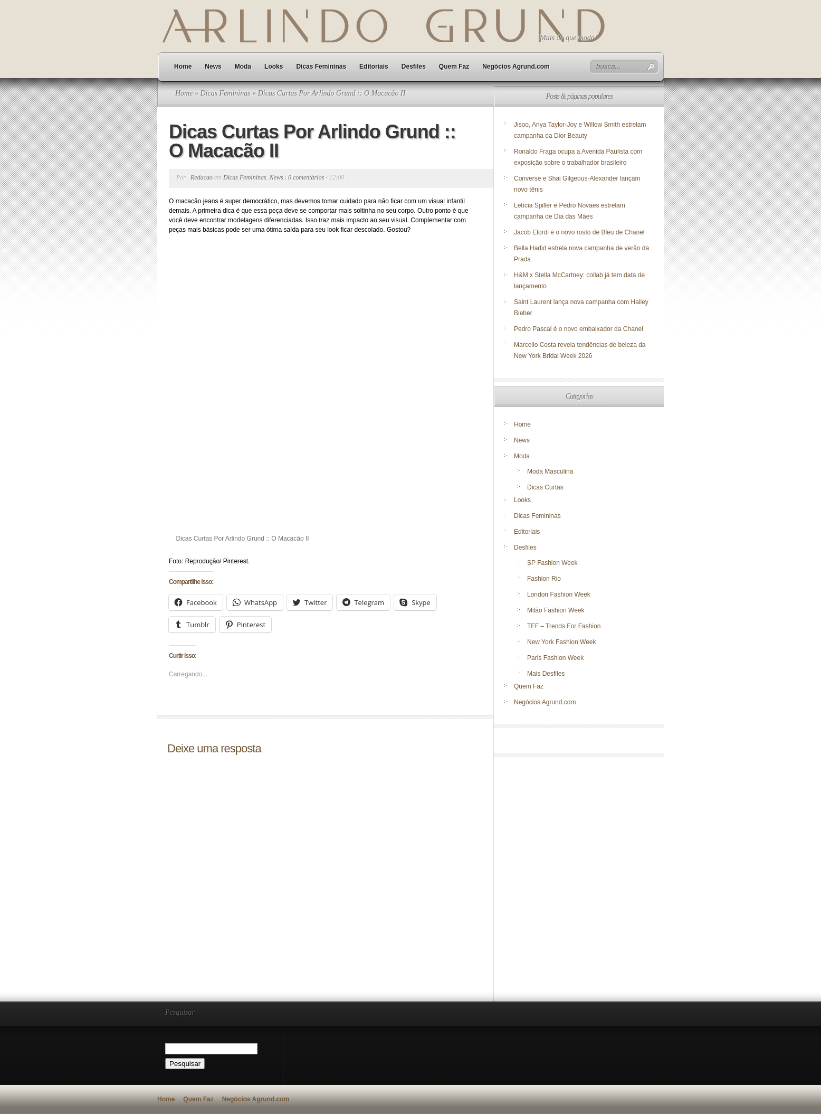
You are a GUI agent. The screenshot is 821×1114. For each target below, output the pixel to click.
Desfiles (414, 66)
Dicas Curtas (545, 487)
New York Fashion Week (561, 642)
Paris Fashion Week (555, 658)
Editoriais (373, 66)
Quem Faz (454, 66)
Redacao (201, 177)
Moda (243, 66)
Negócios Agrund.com (516, 66)
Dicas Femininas (321, 66)
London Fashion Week (558, 594)
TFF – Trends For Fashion (563, 626)
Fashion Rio (544, 578)
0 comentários (306, 177)
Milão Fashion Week (556, 610)
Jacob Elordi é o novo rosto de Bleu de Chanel (579, 232)
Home (183, 66)
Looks (273, 66)
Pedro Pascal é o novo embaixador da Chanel (579, 329)
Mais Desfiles (546, 673)
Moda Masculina (550, 471)
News (213, 66)
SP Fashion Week (552, 563)
